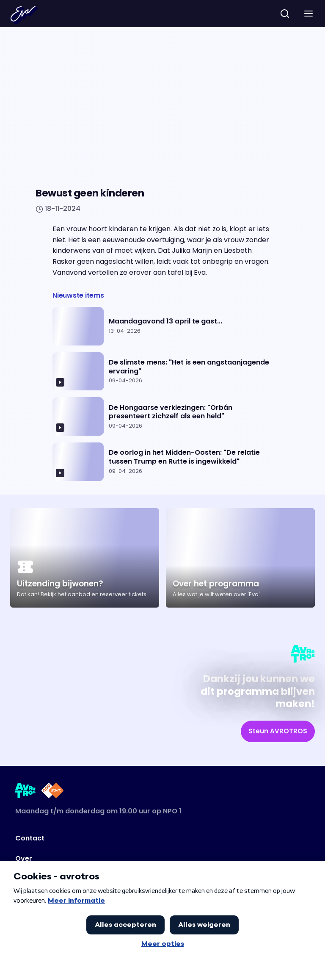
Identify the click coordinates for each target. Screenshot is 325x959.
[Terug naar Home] (24, 15)
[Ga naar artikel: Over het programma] (240, 558)
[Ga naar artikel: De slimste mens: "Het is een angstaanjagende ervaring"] (162, 371)
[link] (278, 731)
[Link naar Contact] (132, 838)
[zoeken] (285, 13)
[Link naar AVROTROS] (25, 792)
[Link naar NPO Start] (52, 792)
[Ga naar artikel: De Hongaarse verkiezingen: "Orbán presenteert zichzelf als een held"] (162, 416)
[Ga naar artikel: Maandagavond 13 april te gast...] (162, 326)
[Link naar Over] (132, 859)
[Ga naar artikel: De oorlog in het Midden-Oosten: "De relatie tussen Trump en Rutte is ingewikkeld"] (162, 461)
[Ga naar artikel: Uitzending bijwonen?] (84, 558)
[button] (308, 13)
